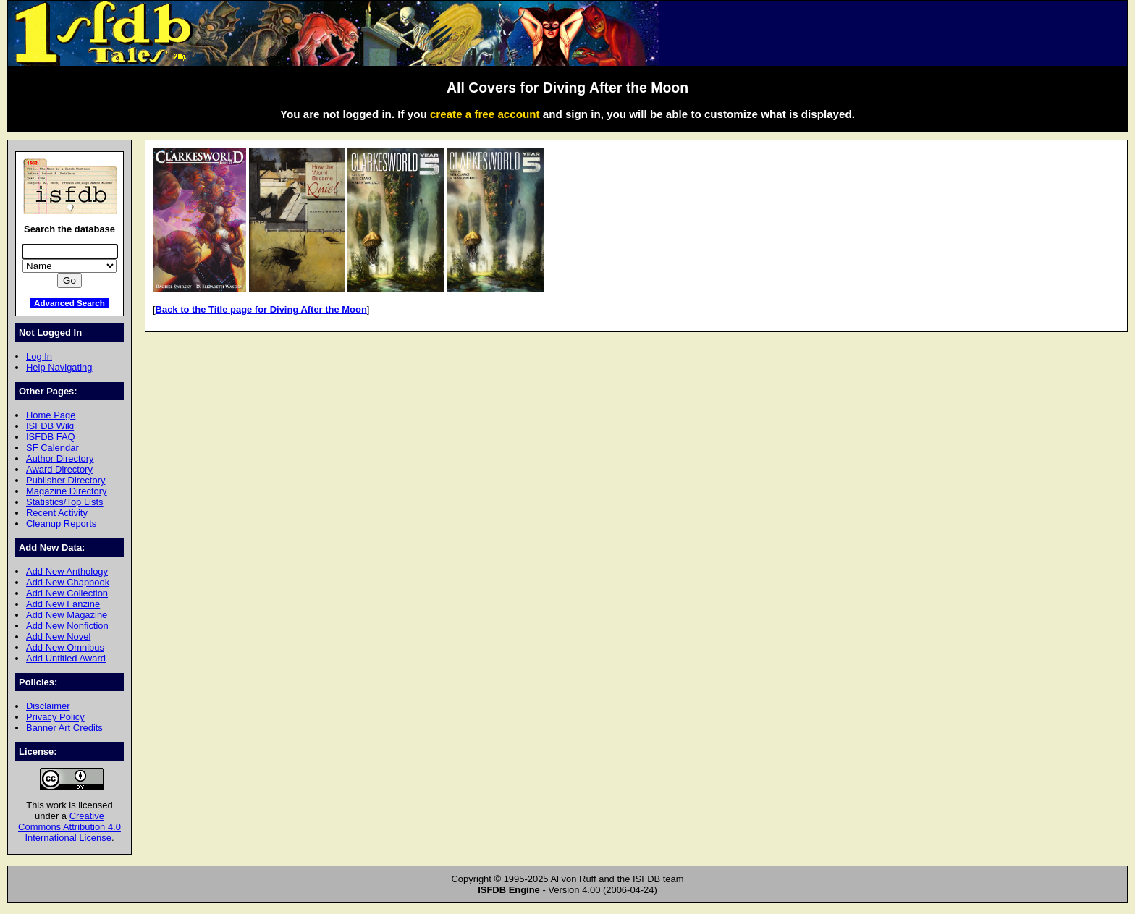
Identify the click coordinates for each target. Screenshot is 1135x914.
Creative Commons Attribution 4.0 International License (69, 827)
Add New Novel (58, 636)
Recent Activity (57, 512)
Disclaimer (47, 706)
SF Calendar (52, 447)
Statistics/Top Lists (65, 501)
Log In (39, 356)
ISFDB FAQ (50, 436)
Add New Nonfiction (67, 625)
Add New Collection (67, 593)
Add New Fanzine (63, 603)
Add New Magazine (66, 614)
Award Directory (59, 469)
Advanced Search (69, 303)
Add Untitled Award (66, 658)
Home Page (50, 415)
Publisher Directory (65, 480)
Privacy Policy (55, 716)
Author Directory (60, 458)
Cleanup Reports (61, 523)
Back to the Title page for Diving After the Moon (261, 309)
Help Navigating (59, 367)
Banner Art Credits (64, 727)
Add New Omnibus (65, 647)
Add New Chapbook (67, 582)
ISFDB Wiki (50, 425)
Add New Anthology (67, 571)
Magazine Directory (66, 491)
